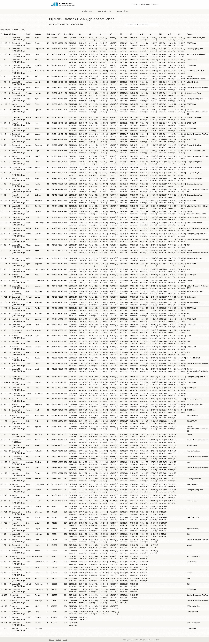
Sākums (135, 4)
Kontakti (145, 4)
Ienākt (155, 4)
